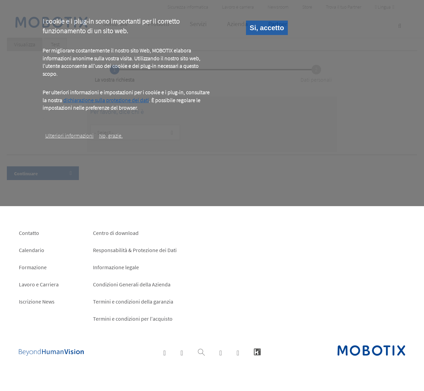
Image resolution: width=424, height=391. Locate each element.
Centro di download (116, 232)
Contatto (29, 232)
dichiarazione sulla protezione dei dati (106, 100)
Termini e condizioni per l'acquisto (133, 318)
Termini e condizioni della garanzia (133, 301)
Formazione (33, 267)
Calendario (31, 250)
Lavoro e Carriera (39, 284)
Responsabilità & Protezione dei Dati (135, 250)
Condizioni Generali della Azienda (131, 284)
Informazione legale (116, 267)
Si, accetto (267, 28)
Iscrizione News (37, 301)
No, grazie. (111, 135)
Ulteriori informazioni (69, 135)
